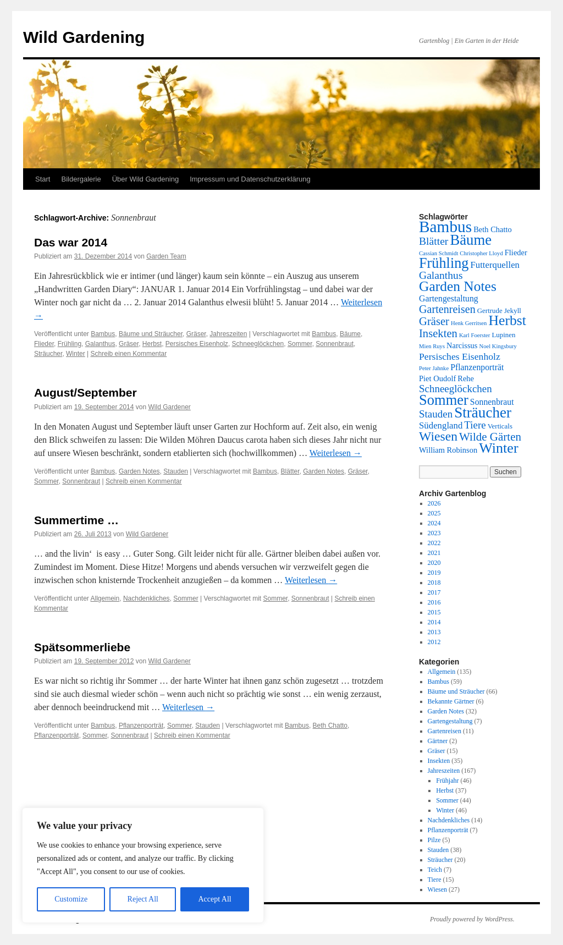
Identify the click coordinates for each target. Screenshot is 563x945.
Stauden (175, 471)
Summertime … (76, 520)
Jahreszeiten (228, 334)
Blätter (290, 471)
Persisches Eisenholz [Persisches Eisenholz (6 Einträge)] (459, 356)
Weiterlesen (336, 453)
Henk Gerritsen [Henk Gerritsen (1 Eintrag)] (469, 323)
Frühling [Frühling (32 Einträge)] (443, 263)
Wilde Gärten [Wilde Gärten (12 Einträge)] (490, 436)
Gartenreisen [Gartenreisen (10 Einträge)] (447, 309)
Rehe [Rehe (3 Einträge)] (465, 378)
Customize (70, 899)
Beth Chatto (330, 725)
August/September (85, 392)
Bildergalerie (81, 179)
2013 (434, 632)
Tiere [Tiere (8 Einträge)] (474, 425)
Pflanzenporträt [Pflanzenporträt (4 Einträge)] (477, 367)
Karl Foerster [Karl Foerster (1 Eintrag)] (474, 335)
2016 (434, 602)
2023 (434, 533)
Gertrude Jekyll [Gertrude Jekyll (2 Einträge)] (499, 310)
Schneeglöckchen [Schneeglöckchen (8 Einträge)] (455, 388)
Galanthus (100, 344)
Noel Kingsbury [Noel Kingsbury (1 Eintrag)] (497, 346)
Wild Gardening (84, 37)
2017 (434, 592)
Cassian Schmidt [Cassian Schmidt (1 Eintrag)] (438, 253)
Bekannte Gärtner (451, 701)
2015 (434, 612)
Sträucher (48, 354)
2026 (434, 503)
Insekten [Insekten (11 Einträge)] (438, 333)
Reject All (143, 899)
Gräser (196, 334)
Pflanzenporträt (141, 725)
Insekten (439, 761)
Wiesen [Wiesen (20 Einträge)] (438, 436)
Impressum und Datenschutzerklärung (250, 179)
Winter (75, 354)
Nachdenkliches (146, 598)
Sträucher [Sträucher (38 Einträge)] (482, 412)
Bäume (350, 334)
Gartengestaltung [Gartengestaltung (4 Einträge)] (448, 298)
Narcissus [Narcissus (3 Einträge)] (461, 345)
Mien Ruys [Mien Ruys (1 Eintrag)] (432, 346)
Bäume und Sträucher (151, 334)
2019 (434, 572)
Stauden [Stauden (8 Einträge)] (435, 414)
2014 (434, 622)
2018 (434, 582)
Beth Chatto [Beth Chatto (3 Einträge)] (492, 229)
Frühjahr (447, 780)
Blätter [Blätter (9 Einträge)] (433, 241)
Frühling (69, 344)
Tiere (434, 879)
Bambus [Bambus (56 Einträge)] (445, 226)
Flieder (44, 344)
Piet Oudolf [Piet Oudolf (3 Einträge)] (437, 378)
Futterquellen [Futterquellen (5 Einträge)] (495, 265)
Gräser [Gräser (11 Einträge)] (434, 321)
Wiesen (438, 889)
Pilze (434, 840)
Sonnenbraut (335, 344)
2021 (434, 553)
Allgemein (105, 598)
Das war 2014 (70, 242)
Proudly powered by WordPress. (472, 919)
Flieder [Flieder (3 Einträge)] (516, 252)
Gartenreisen (444, 731)
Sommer (300, 344)
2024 (434, 523)
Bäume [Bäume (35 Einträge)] (471, 240)
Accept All (214, 899)
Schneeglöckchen (258, 344)
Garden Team (166, 256)
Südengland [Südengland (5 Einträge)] (440, 425)
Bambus (103, 334)
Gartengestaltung (450, 721)
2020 (434, 563)
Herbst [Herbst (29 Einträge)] (507, 320)
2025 (434, 513)
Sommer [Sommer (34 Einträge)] (443, 400)
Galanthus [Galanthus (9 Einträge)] (441, 275)
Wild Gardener (169, 407)
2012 (434, 642)
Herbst (152, 344)
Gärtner (438, 741)
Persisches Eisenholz (196, 344)
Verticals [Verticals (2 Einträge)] (500, 426)
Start (42, 179)
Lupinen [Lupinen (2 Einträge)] (503, 335)
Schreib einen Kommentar (129, 354)
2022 (434, 543)
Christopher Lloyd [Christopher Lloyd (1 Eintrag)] (481, 253)
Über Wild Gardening (145, 179)
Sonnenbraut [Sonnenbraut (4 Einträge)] (492, 401)
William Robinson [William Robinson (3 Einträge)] (448, 450)
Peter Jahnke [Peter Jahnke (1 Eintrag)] (434, 368)
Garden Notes (139, 471)
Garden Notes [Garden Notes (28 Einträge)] (457, 286)
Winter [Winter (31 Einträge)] (498, 448)
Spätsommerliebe (82, 647)
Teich (435, 869)
